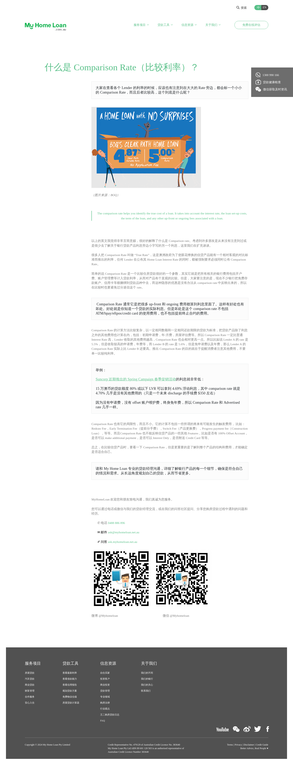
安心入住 (29, 710)
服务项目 (140, 25)
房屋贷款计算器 (71, 710)
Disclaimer (249, 752)
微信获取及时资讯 (271, 89)
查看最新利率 (70, 680)
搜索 (241, 7)
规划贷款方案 (70, 698)
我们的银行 (147, 686)
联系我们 (146, 698)
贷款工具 (164, 25)
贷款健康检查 (268, 82)
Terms (230, 752)
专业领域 (105, 704)
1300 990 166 (267, 74)
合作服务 (29, 704)
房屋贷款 (29, 680)
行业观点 (105, 716)
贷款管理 (105, 698)
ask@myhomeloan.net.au (124, 539)
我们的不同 (147, 680)
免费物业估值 (70, 704)
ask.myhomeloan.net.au (123, 548)
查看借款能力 (70, 686)
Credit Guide (262, 752)
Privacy (238, 752)
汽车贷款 (29, 686)
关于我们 (211, 25)
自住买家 (105, 680)
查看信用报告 (70, 692)
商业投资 (105, 692)
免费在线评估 (251, 25)
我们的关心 (147, 692)
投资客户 (105, 686)
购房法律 (105, 710)
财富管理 (29, 698)
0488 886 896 (116, 529)
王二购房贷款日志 (109, 722)
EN (265, 7)
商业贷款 (29, 692)
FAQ (102, 728)
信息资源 (187, 25)
